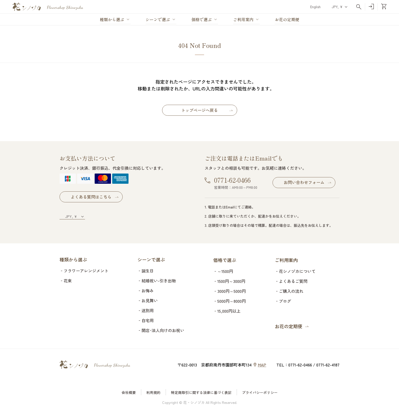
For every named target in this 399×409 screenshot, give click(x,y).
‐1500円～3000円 (229, 281)
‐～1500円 (223, 271)
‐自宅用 (145, 320)
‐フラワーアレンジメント (84, 271)
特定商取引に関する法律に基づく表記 (201, 392)
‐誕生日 (145, 271)
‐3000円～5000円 (229, 291)
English (315, 6)
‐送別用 (145, 310)
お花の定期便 (287, 20)
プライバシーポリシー (260, 392)
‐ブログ (283, 301)
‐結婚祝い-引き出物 (156, 281)
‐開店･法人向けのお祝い (160, 330)
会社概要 (129, 392)
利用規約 (153, 392)
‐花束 (66, 281)
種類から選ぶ (112, 20)
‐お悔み (145, 290)
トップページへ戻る (199, 110)
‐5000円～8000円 (229, 301)
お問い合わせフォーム (304, 182)
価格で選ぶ (201, 20)
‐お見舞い (147, 300)
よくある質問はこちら (97, 197)
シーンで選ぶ (158, 20)
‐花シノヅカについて (295, 271)
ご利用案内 (243, 20)
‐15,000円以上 (226, 311)
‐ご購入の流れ (289, 291)
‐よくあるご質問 (291, 281)
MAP (262, 365)
